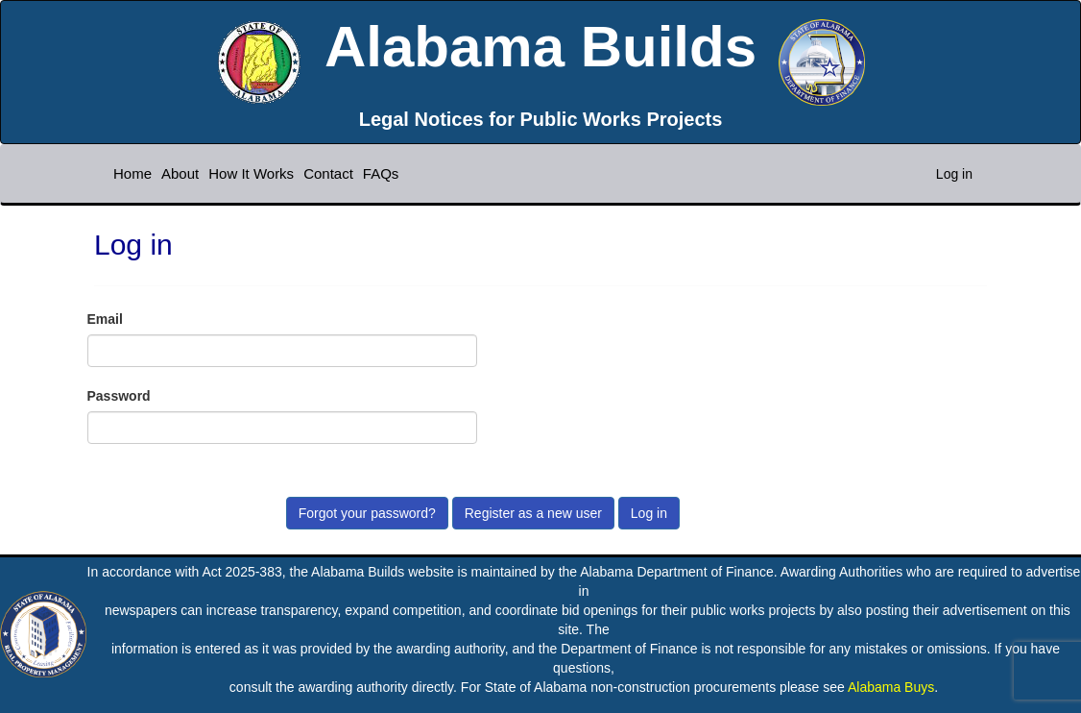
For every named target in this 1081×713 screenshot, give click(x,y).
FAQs (381, 173)
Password (119, 396)
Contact (328, 173)
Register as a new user (533, 513)
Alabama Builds (540, 46)
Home (132, 173)
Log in (954, 174)
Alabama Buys (891, 687)
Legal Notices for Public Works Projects (541, 119)
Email (105, 319)
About (180, 173)
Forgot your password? (367, 513)
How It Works (251, 173)
